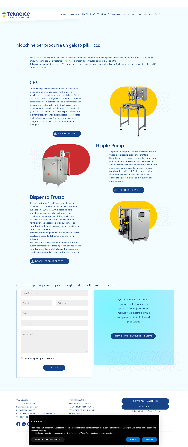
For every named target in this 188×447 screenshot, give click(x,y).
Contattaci (54, 367)
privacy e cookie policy (45, 358)
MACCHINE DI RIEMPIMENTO (81, 407)
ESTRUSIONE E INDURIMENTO (82, 410)
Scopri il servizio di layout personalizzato (143, 336)
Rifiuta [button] (133, 439)
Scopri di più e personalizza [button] (47, 439)
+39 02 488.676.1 (26, 417)
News (133, 5)
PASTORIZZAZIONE (77, 400)
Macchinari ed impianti (100, 5)
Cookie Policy (154, 411)
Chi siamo (160, 5)
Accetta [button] (149, 439)
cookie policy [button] (40, 430)
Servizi (122, 5)
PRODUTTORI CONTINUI (80, 403)
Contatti (145, 5)
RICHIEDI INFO (144, 406)
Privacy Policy (138, 411)
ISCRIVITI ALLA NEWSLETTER (144, 401)
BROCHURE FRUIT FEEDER (46, 261)
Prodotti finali (73, 5)
